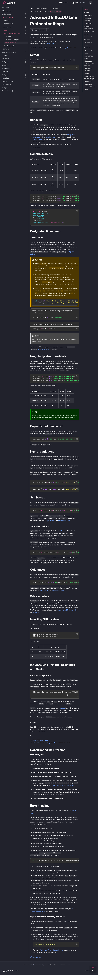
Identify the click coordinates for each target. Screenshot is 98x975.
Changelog (5, 88)
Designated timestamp (87, 19)
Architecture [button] (5, 58)
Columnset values (88, 52)
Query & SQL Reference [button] (9, 52)
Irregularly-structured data (88, 28)
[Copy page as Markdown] (38, 29)
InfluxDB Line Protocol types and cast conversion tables (51, 743)
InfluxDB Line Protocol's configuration (51, 950)
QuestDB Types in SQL (40, 740)
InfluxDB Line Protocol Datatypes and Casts (89, 63)
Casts (87, 73)
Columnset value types (12, 39)
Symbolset (87, 40)
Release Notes (7, 91)
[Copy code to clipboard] (77, 67)
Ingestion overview (70, 48)
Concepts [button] (4, 55)
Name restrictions (89, 37)
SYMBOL (63, 531)
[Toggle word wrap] (74, 196)
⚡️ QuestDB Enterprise (61, 3)
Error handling (88, 81)
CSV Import (6, 49)
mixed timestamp (43, 349)
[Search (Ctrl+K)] (90, 3)
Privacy (87, 971)
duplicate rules (50, 521)
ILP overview (49, 44)
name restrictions (64, 521)
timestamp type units (50, 263)
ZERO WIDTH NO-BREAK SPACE (63, 785)
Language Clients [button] (8, 23)
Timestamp (36, 612)
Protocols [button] (5, 30)
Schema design (6, 11)
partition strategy (51, 137)
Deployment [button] (5, 75)
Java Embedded (9, 46)
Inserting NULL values (88, 57)
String (75, 610)
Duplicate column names (89, 33)
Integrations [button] (5, 78)
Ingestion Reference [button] (8, 17)
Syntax (86, 9)
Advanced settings (10, 43)
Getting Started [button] (6, 14)
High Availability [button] (6, 68)
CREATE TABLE (38, 139)
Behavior (86, 12)
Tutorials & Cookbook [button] (8, 81)
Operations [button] (5, 71)
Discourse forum (59, 965)
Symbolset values (88, 44)
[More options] (47, 29)
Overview (5, 20)
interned (62, 708)
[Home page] (32, 8)
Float (71, 610)
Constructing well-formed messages (89, 78)
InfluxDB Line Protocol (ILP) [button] (12, 33)
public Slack (47, 965)
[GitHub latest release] (79, 3)
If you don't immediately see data (90, 87)
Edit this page (35, 957)
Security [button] (4, 65)
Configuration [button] (6, 62)
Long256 (66, 610)
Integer (59, 610)
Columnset (87, 48)
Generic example (89, 15)
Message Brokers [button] (8, 27)
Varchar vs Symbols (88, 69)
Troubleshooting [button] (6, 84)
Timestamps (89, 23)
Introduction (5, 8)
